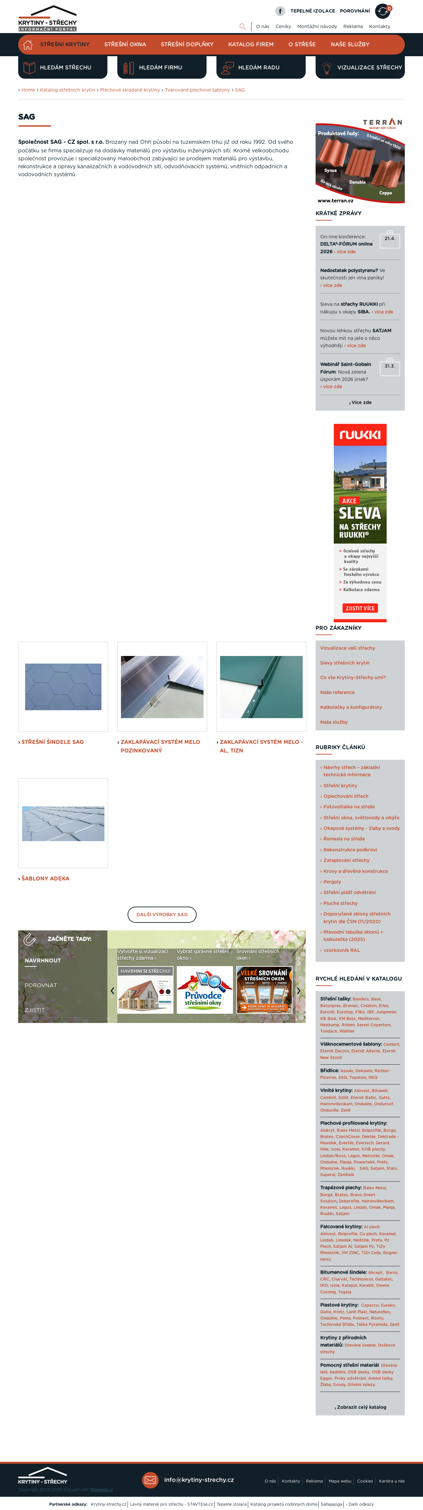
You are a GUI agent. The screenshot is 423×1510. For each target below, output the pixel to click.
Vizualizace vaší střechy (347, 648)
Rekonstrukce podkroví (350, 850)
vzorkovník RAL (342, 950)
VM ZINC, (350, 1253)
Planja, (346, 1162)
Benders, (361, 999)
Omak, (388, 1156)
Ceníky (283, 26)
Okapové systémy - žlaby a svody (362, 828)
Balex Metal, (349, 1130)
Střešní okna (125, 44)
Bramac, (351, 1006)
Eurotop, (345, 1012)
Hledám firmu (152, 68)
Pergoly (332, 882)
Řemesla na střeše (344, 839)
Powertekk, (365, 1162)
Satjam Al (342, 1246)
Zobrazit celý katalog (361, 1407)
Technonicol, (361, 1279)
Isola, (336, 1149)
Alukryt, (327, 1130)
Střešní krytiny (65, 44)
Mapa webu (340, 1481)
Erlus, (384, 1006)
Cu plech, (369, 1234)
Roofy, (377, 1318)
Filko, (360, 1012)
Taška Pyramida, (372, 1324)
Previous (114, 556)
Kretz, (339, 1312)
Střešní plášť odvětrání (350, 892)
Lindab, (361, 1207)
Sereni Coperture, (374, 1025)
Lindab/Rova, (333, 1156)
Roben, (349, 1025)
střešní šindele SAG (52, 304)
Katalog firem (251, 44)
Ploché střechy (341, 903)
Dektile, (369, 1137)
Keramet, (350, 1149)
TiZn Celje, (371, 1253)
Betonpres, (331, 1006)
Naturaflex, (380, 1312)
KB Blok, (328, 1019)
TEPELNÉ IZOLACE (312, 11)
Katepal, (350, 1285)
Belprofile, (348, 1234)
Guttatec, (384, 1279)
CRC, (325, 1279)
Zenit (346, 1110)
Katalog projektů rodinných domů (283, 1504)
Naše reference (337, 692)
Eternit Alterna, (366, 1051)
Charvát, (339, 1279)
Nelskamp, (330, 1025)
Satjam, (377, 1168)
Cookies (365, 1481)
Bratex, (327, 1137)
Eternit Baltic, (364, 1098)
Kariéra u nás (392, 1481)
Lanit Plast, (357, 1312)
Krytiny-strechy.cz (109, 1504)
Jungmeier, (386, 1012)
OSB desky (358, 1372)
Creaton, (369, 1006)
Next (300, 556)
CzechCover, (348, 1137)
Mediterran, (369, 1019)
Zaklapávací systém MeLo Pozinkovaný (160, 309)
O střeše (302, 44)
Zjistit (35, 573)
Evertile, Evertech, (356, 1143)
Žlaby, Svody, (333, 1385)
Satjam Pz (364, 1246)
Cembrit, (391, 1044)
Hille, (324, 1149)
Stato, (392, 1168)
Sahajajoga (331, 1504)
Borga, (390, 1130)
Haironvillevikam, (336, 1104)
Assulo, (347, 1071)
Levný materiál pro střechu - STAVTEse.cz (171, 1504)
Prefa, (383, 1162)
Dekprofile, (349, 1201)
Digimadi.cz (101, 1490)
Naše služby (350, 44)
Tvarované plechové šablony (197, 90)
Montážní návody (317, 26)
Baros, (392, 1273)
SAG (240, 90)
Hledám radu (250, 68)
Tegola (344, 1292)
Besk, (376, 999)
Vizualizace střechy (361, 68)
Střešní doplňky (187, 44)
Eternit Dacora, (335, 1051)
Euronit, (327, 1012)
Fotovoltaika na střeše (349, 807)
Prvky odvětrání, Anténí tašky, (363, 1378)
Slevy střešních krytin (345, 663)
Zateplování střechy (346, 860)
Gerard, (383, 1143)
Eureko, (388, 1305)
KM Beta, (348, 1019)
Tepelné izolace (232, 1504)
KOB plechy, (374, 1149)
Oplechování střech (346, 796)
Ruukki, (348, 1168)
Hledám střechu (57, 68)
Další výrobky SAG (162, 477)
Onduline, (364, 1104)
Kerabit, (367, 1285)
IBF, (371, 1012)
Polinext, (361, 1318)
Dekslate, (364, 1071)
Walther (347, 1031)
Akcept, (376, 1273)
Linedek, (344, 1240)
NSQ (372, 1078)
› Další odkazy (360, 1504)
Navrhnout (43, 523)
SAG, (364, 1168)
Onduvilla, (329, 1110)
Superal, (328, 1175)
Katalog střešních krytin (67, 90)
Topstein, (358, 1078)
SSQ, (343, 1078)
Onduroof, (384, 1104)
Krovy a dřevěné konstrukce (356, 871)
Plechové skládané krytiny (130, 90)
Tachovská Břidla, (337, 1324)
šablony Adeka (45, 441)
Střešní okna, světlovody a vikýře (361, 818)
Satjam (342, 1214)
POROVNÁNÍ (355, 11)
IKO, (324, 1285)
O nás (262, 26)
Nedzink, (361, 1240)
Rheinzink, (330, 1168)
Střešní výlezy (361, 1385)
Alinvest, (362, 1091)
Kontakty (379, 26)
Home (28, 90)
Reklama (353, 26)
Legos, (354, 1156)
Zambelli (345, 1175)
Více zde (362, 402)
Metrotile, (371, 1156)
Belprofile (371, 1130)
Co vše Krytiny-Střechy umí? (353, 677)
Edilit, (343, 1098)
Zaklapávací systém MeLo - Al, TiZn (261, 309)
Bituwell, (380, 1091)
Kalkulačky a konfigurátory (351, 707)
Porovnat (41, 548)
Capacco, (370, 1305)
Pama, (346, 1318)
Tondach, (329, 1031)
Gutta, (385, 1098)
